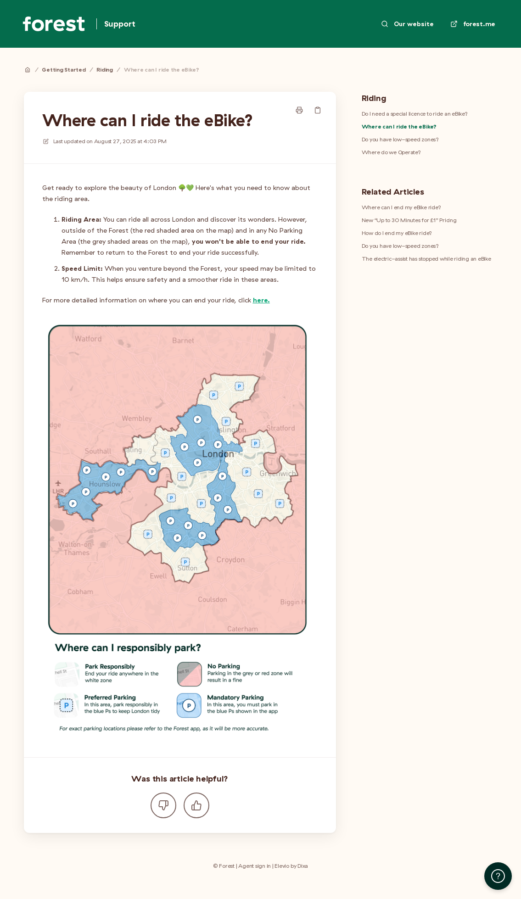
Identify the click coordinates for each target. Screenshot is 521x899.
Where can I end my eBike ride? (401, 207)
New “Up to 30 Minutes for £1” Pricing (409, 220)
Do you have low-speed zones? (400, 139)
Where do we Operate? (391, 152)
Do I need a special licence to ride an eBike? (415, 113)
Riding (104, 69)
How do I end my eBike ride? (397, 232)
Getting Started (63, 69)
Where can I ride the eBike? (161, 69)
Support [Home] (119, 23)
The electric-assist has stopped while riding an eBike (426, 258)
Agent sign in (254, 865)
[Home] (54, 24)
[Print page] (299, 110)
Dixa (302, 865)
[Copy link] (317, 110)
